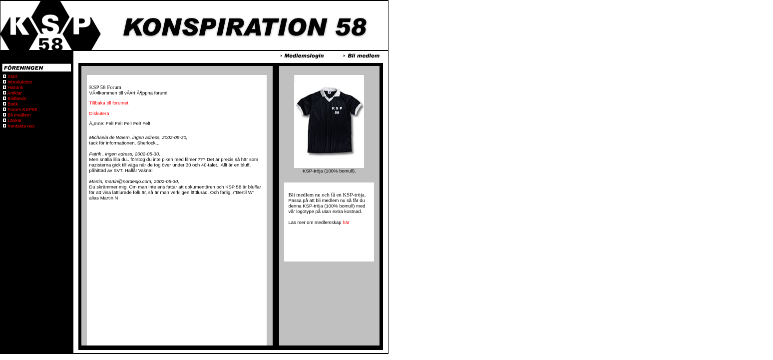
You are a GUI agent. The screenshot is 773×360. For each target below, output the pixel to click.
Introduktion (19, 81)
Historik (14, 87)
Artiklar (14, 93)
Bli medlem (18, 115)
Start (11, 76)
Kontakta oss (20, 125)
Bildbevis (16, 98)
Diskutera (99, 113)
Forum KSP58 (21, 109)
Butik (12, 103)
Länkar (14, 120)
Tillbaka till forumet (108, 103)
